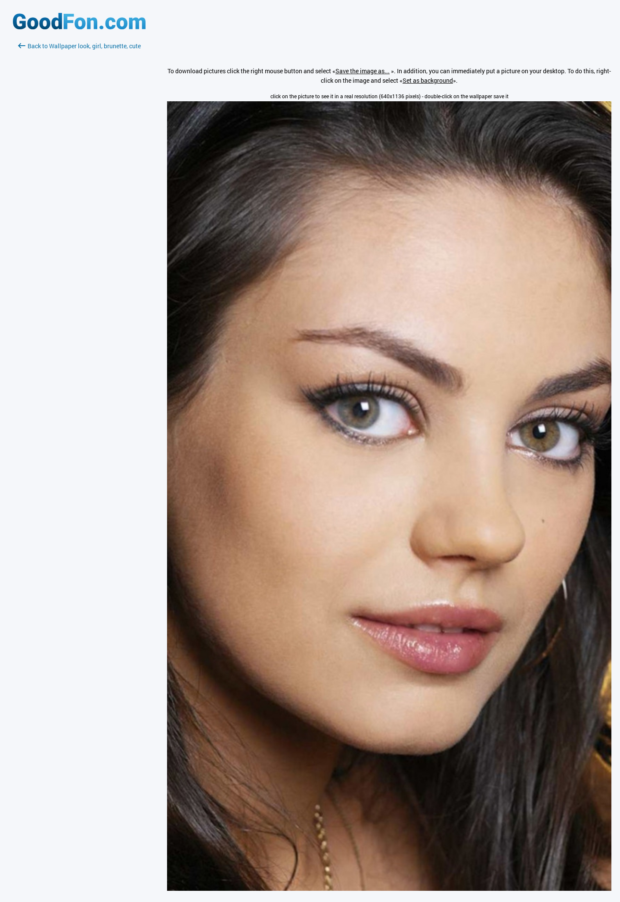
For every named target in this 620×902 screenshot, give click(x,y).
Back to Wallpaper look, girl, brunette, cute (79, 46)
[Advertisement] (79, 153)
